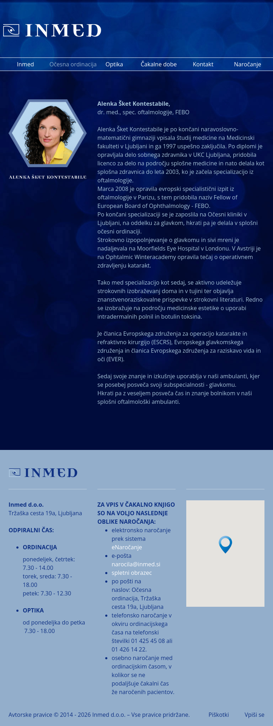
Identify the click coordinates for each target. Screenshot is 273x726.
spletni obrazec (132, 573)
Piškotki (219, 715)
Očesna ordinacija (70, 64)
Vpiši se (254, 715)
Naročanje (247, 64)
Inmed (25, 64)
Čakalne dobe (159, 64)
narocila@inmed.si (136, 564)
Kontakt (203, 64)
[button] (225, 545)
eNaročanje (127, 547)
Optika (114, 64)
